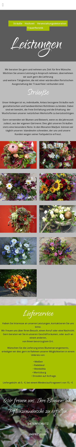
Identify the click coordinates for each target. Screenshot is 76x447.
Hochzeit (30, 23)
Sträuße (17, 23)
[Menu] (4, 5)
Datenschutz (38, 423)
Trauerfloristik (35, 27)
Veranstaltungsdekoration (51, 23)
